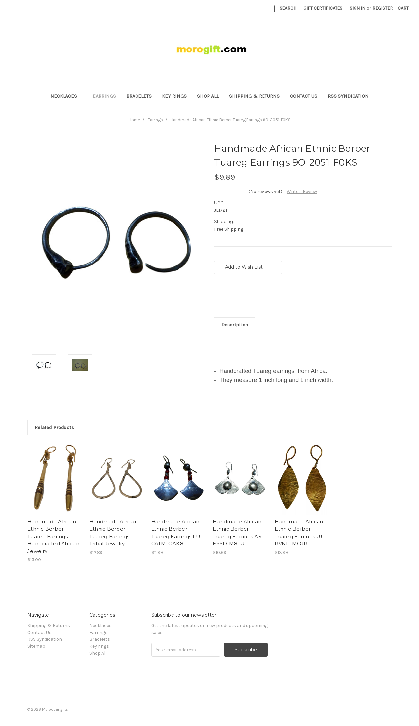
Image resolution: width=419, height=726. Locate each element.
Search (288, 8)
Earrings (104, 96)
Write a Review (302, 191)
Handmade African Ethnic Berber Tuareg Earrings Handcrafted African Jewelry (53, 536)
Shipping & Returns (254, 96)
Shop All (208, 96)
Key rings (174, 96)
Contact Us (303, 96)
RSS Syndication (348, 96)
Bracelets (139, 96)
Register (383, 8)
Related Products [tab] (54, 427)
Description (234, 325)
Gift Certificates (322, 8)
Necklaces (66, 96)
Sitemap (36, 646)
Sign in (357, 8)
